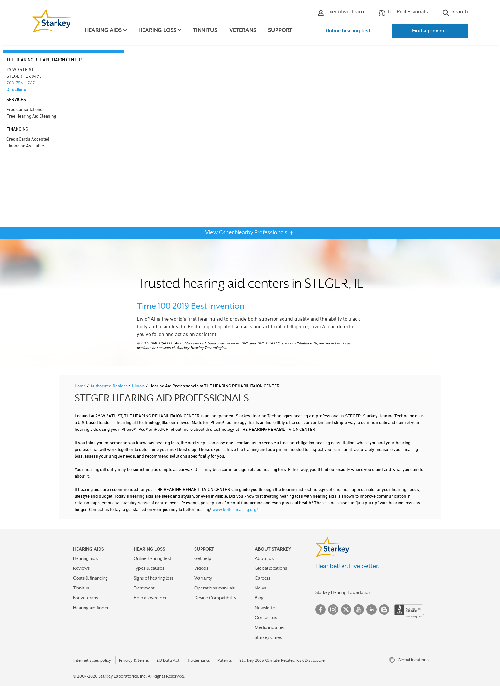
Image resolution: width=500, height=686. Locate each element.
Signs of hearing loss (153, 578)
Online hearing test (348, 30)
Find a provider (430, 30)
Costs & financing (90, 578)
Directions (16, 89)
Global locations (271, 568)
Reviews (81, 568)
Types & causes (149, 568)
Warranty (203, 578)
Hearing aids (85, 558)
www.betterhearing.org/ (235, 509)
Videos (201, 568)
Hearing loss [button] (158, 30)
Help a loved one (151, 597)
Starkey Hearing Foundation (343, 592)
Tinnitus (205, 30)
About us (264, 558)
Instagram (333, 609)
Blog (259, 597)
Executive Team (340, 12)
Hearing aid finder (91, 607)
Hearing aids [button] (103, 30)
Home (81, 385)
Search (455, 12)
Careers (262, 578)
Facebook (320, 609)
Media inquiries (270, 627)
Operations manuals (214, 587)
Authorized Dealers (109, 385)
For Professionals (403, 12)
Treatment (144, 587)
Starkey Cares (268, 637)
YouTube (359, 609)
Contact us (266, 617)
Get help (202, 558)
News (260, 587)
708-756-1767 (20, 82)
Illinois (139, 385)
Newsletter (266, 607)
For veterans (85, 597)
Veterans (243, 30)
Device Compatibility (215, 597)
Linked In (371, 609)
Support (280, 30)
